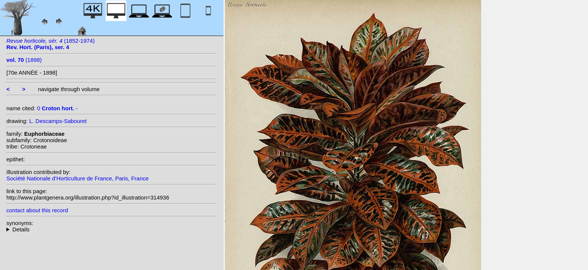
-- (111, 229)
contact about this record (37, 210)
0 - (57, 108)
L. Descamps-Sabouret (58, 121)
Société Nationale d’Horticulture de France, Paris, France (77, 178)
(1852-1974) (50, 44)
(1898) (24, 60)
